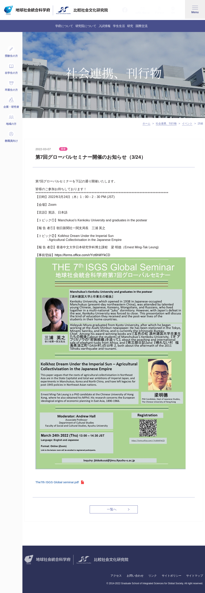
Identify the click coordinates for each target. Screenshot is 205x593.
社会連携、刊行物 (166, 123)
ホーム (146, 123)
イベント (187, 123)
